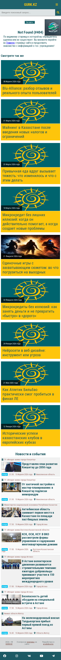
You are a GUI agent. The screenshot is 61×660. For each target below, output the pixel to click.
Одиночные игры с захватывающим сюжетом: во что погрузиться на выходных (30, 267)
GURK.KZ (30, 4)
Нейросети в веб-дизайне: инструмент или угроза (23, 352)
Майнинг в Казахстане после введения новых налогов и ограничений (26, 132)
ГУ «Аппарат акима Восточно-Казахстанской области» (26, 530)
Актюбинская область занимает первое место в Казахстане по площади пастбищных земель (38, 514)
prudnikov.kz (48, 644)
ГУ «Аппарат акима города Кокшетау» (20, 460)
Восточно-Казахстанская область (43, 550)
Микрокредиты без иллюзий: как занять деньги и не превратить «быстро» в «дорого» (29, 311)
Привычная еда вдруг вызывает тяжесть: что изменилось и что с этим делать (29, 175)
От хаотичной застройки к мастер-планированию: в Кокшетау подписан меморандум (38, 489)
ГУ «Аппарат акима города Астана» (18, 557)
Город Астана (41, 524)
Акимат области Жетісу (14, 614)
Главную (10, 42)
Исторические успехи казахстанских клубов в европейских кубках (22, 438)
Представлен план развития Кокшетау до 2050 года (39, 465)
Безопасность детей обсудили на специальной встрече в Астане (38, 600)
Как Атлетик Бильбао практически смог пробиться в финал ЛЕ (28, 394)
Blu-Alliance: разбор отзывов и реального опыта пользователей (29, 90)
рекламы (30, 642)
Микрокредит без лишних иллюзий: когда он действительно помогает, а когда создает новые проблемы (30, 222)
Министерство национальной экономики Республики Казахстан (30, 505)
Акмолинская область (45, 474)
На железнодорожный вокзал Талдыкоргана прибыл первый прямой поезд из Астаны (40, 623)
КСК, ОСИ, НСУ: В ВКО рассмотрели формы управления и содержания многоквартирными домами (39, 539)
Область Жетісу (42, 633)
